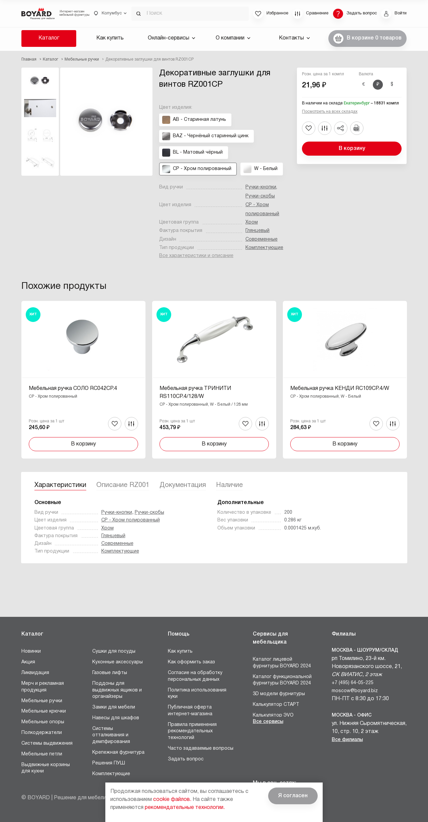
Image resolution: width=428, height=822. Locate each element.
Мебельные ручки (41, 701)
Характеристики (60, 485)
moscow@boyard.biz (355, 691)
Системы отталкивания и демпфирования (111, 735)
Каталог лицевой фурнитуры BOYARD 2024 (282, 662)
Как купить (110, 38)
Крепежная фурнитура (118, 752)
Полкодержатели (41, 733)
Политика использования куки (197, 693)
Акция (28, 662)
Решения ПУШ (108, 763)
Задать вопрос (186, 759)
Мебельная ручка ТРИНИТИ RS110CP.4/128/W (195, 392)
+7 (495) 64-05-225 (352, 683)
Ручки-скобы (260, 196)
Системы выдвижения (47, 743)
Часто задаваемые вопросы (200, 748)
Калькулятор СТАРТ (276, 705)
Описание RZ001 (122, 485)
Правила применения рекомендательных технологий (192, 731)
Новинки (31, 651)
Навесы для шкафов (115, 718)
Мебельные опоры (42, 722)
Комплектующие (264, 248)
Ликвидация (35, 673)
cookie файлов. (172, 799)
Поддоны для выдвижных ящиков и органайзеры (117, 690)
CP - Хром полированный (130, 520)
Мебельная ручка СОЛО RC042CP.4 (73, 388)
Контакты (294, 38)
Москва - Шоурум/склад (365, 650)
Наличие (229, 485)
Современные (261, 239)
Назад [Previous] (26, 362)
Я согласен (293, 796)
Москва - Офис (351, 715)
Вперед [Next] (401, 362)
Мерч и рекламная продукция (42, 686)
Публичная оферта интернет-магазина (190, 710)
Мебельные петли (41, 754)
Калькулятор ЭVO (273, 715)
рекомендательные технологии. (185, 807)
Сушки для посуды (113, 651)
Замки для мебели (113, 707)
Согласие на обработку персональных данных (195, 676)
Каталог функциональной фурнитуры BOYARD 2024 (282, 680)
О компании (233, 38)
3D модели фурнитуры (279, 694)
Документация (182, 485)
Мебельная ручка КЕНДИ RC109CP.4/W (339, 388)
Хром (251, 222)
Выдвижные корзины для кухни (45, 768)
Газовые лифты (109, 673)
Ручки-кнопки (260, 187)
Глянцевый (257, 231)
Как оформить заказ (191, 662)
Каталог (48, 38)
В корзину (352, 148)
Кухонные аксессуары (117, 662)
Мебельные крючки (43, 711)
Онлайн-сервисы (171, 38)
